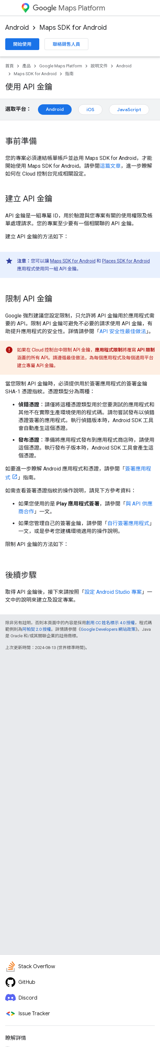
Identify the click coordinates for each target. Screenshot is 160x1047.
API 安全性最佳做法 (122, 331)
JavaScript (129, 109)
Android (17, 28)
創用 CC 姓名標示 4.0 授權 (110, 622)
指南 (69, 73)
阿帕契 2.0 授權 (36, 629)
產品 (26, 65)
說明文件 (99, 65)
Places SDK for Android (126, 261)
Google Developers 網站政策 (108, 629)
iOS (90, 109)
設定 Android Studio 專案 (113, 592)
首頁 (9, 65)
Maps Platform (69, 8)
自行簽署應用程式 (128, 523)
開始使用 (22, 44)
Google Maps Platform (60, 65)
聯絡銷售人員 (66, 44)
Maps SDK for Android (73, 28)
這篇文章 (110, 166)
